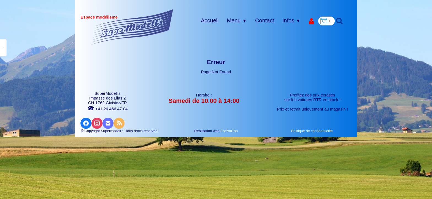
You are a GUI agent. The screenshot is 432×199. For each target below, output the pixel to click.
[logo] (132, 27)
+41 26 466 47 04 (107, 108)
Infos (291, 20)
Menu (237, 20)
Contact (264, 20)
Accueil (209, 20)
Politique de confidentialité (312, 131)
